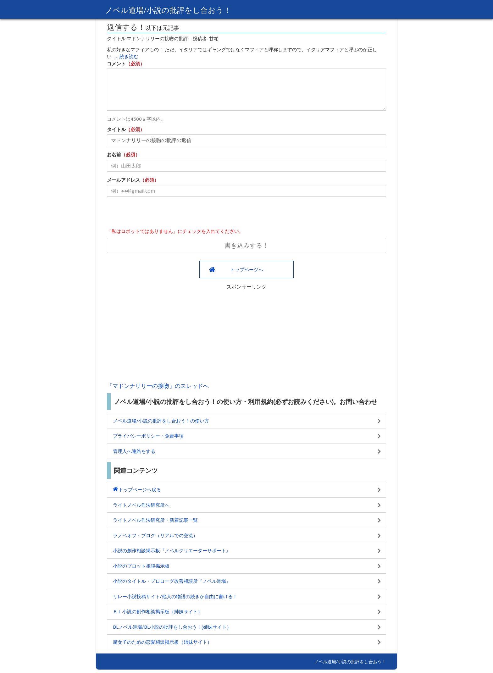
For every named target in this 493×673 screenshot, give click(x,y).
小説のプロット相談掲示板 (141, 566)
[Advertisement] (246, 334)
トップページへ (246, 269)
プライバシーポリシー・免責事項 (148, 436)
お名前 (114, 154)
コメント (116, 63)
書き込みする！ (246, 245)
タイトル (116, 129)
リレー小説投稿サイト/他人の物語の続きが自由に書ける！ (175, 596)
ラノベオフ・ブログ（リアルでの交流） (155, 535)
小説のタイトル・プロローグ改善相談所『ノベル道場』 (172, 581)
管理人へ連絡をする (134, 451)
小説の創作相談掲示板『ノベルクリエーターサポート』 (172, 550)
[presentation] (154, 213)
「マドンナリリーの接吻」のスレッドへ (158, 385)
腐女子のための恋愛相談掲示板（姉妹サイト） (162, 642)
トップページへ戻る (140, 489)
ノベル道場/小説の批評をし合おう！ (168, 10)
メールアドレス (123, 180)
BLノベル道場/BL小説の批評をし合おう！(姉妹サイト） (172, 627)
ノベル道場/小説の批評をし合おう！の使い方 (161, 420)
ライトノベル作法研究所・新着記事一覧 (155, 520)
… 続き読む (126, 56)
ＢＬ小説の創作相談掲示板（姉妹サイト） (157, 611)
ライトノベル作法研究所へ (141, 505)
